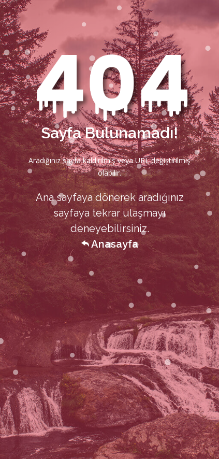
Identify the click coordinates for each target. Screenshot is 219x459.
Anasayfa (109, 244)
